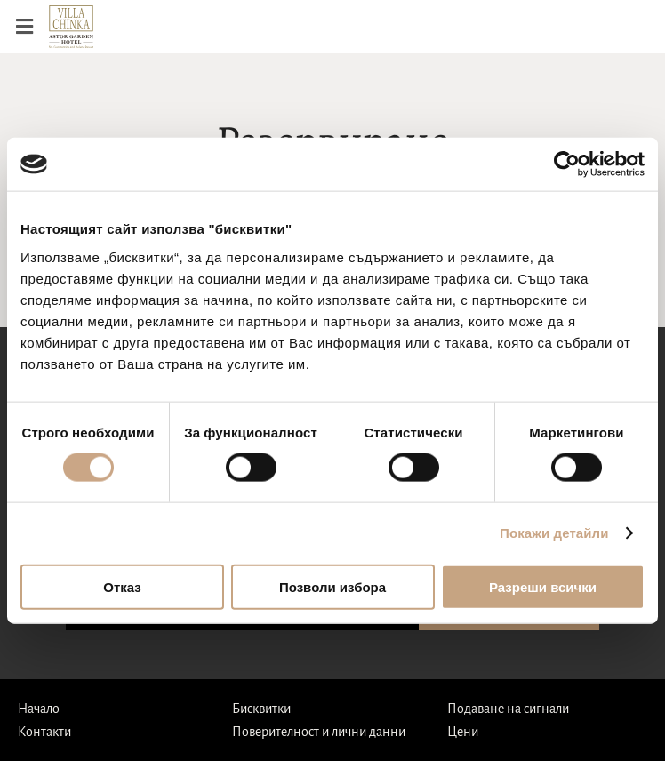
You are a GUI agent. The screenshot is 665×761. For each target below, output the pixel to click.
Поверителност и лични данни (318, 732)
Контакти (44, 732)
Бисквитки (261, 708)
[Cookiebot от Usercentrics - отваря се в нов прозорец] (567, 164)
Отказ (122, 586)
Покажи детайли (554, 533)
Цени (462, 732)
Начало (39, 708)
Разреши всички (543, 586)
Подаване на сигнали (508, 708)
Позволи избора (332, 586)
